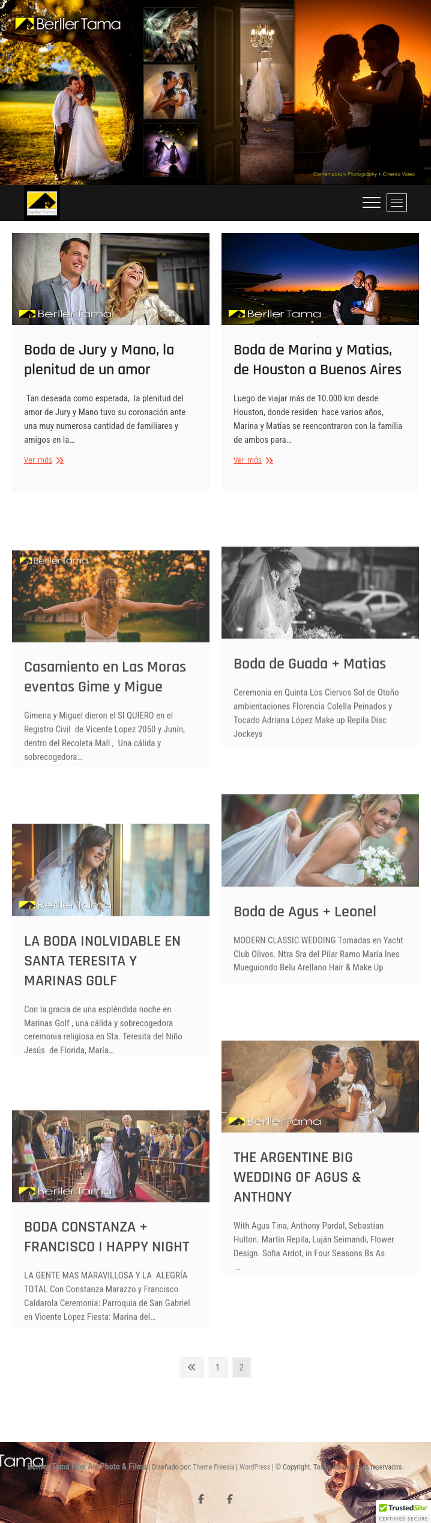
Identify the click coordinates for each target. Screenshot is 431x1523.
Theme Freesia (213, 1467)
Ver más (42, 467)
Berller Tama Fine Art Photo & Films (86, 1466)
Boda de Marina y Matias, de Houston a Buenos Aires (318, 366)
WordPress (255, 1467)
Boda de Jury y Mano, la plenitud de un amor (99, 366)
